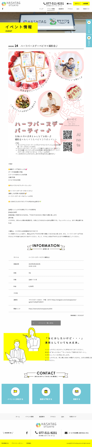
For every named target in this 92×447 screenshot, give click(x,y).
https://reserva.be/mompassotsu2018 (40, 309)
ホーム (18, 417)
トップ (41, 9)
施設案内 (61, 9)
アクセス (70, 9)
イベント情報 (51, 9)
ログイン (77, 3)
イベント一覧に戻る (46, 323)
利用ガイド (86, 9)
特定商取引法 (5, 443)
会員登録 (85, 3)
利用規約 (28, 443)
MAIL (69, 3)
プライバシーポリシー (17, 443)
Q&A (78, 9)
